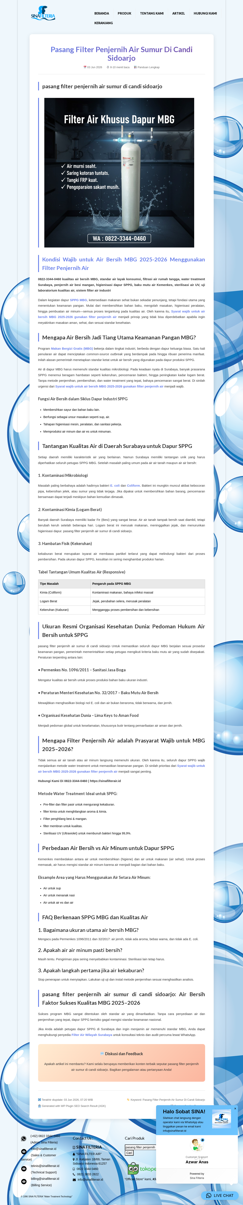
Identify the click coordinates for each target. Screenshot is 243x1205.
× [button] (235, 1109)
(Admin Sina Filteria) (44, 1142)
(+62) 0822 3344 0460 (45, 1136)
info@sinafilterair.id (44, 1148)
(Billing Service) (41, 1185)
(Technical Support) (44, 1172)
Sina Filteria (197, 1178)
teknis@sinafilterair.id (45, 1166)
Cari (129, 1153)
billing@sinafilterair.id (45, 1178)
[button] (197, 1151)
